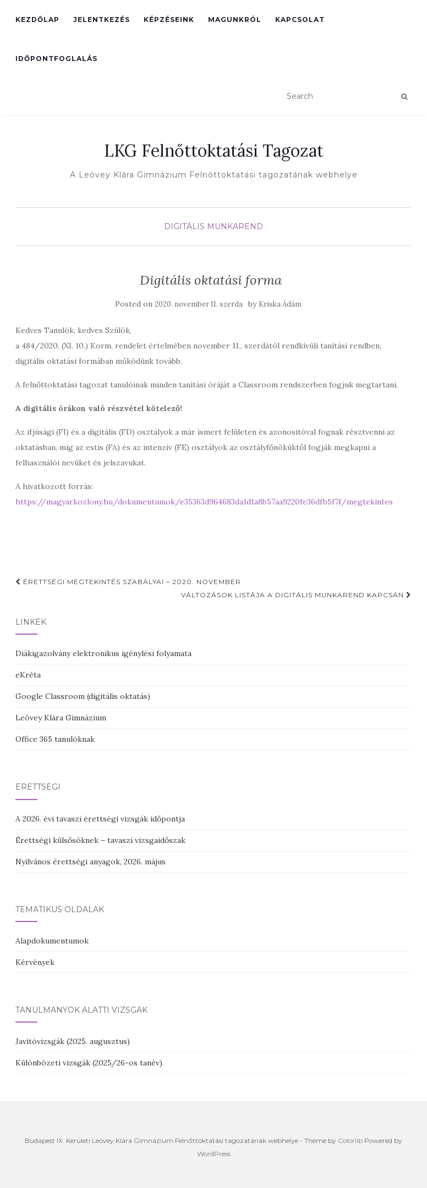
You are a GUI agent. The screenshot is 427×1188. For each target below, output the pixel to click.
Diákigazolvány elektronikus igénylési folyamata (103, 653)
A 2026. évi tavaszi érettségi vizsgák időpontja (100, 819)
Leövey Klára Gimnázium (60, 718)
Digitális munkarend (213, 226)
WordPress (214, 1154)
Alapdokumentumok (52, 941)
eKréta (28, 675)
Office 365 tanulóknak (55, 739)
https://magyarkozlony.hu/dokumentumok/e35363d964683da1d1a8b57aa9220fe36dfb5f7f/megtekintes (204, 502)
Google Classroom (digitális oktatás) (82, 696)
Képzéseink (169, 19)
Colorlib (350, 1140)
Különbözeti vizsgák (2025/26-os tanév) (88, 1063)
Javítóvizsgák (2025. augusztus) (72, 1041)
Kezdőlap (37, 19)
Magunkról (234, 19)
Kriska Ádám (280, 304)
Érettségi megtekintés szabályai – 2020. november (128, 582)
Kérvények (34, 962)
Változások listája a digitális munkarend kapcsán (296, 595)
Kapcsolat (300, 19)
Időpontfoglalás (56, 58)
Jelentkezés (101, 19)
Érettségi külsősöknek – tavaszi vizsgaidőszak (100, 840)
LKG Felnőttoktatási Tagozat (214, 150)
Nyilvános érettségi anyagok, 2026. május (90, 862)
